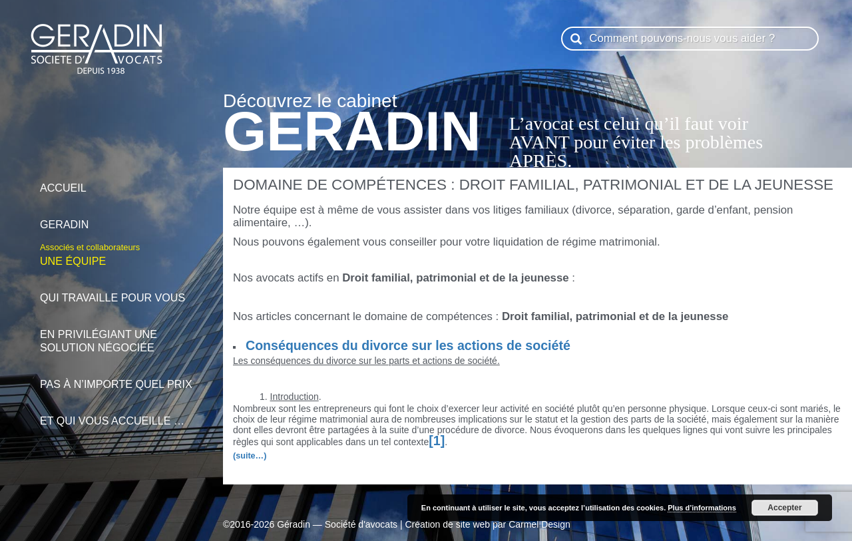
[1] (437, 440)
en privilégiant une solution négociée (118, 333)
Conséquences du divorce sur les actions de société (408, 345)
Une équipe (118, 254)
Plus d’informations (702, 508)
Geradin (118, 217)
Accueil (118, 181)
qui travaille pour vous (118, 290)
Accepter (784, 507)
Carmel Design (539, 524)
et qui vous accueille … (118, 414)
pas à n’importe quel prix (118, 377)
